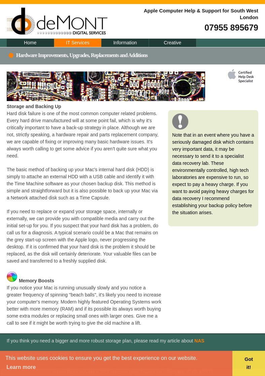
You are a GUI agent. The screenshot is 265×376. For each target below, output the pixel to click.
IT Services (77, 42)
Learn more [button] (21, 367)
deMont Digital (91, 21)
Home (30, 42)
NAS (199, 340)
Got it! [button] (248, 363)
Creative (172, 42)
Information (125, 42)
